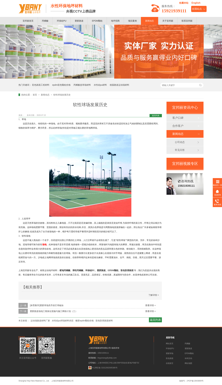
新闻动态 (149, 21)
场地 (44, 244)
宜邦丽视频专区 (185, 163)
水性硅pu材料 (100, 85)
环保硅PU (61, 21)
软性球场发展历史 (62, 95)
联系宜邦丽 (187, 21)
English (195, 3)
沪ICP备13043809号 (195, 381)
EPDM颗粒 (97, 21)
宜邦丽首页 (28, 21)
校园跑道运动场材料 (119, 85)
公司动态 (180, 142)
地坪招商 (115, 21)
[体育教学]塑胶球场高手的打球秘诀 (47, 305)
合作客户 (177, 125)
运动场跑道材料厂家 (40, 320)
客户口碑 (177, 117)
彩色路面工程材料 (40, 85)
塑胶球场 (169, 353)
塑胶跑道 (79, 21)
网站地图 (188, 363)
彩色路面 (169, 358)
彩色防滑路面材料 (104, 320)
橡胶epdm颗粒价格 (84, 320)
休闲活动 (188, 358)
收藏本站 (183, 3)
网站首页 (169, 343)
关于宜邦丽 (167, 21)
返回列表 (155, 115)
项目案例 (132, 21)
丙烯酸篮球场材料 (82, 85)
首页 (35, 95)
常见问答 (180, 150)
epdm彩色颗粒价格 (61, 85)
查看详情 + (150, 305)
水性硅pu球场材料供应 (63, 320)
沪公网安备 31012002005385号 (102, 367)
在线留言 (169, 363)
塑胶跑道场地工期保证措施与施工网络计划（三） (53, 311)
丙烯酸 (45, 21)
